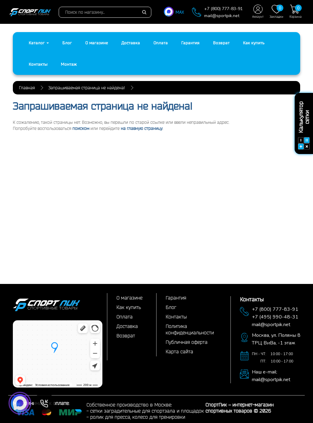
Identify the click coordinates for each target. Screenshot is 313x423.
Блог (67, 42)
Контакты (38, 64)
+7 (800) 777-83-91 (223, 9)
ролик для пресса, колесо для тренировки (137, 417)
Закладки (276, 11)
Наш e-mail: (264, 372)
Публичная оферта (187, 342)
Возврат (221, 42)
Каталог (39, 42)
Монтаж (69, 64)
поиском (80, 128)
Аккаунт (257, 11)
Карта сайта (179, 351)
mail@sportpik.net (221, 16)
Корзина (295, 11)
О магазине (96, 42)
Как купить (253, 42)
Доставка (130, 42)
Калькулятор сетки (304, 125)
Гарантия (190, 42)
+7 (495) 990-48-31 (275, 317)
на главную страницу (142, 128)
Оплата (160, 42)
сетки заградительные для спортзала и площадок (147, 411)
